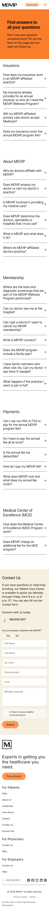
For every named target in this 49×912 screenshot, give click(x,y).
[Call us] (21, 4)
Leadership (7, 806)
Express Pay (32, 5)
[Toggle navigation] (45, 4)
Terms (33, 897)
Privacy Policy (20, 897)
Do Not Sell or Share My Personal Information (18, 904)
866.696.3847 (17, 619)
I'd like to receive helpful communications (21, 713)
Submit (10, 724)
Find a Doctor (13, 776)
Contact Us (7, 824)
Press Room (8, 812)
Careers (6, 818)
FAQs (4, 793)
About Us (6, 799)
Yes (8, 635)
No (17, 635)
